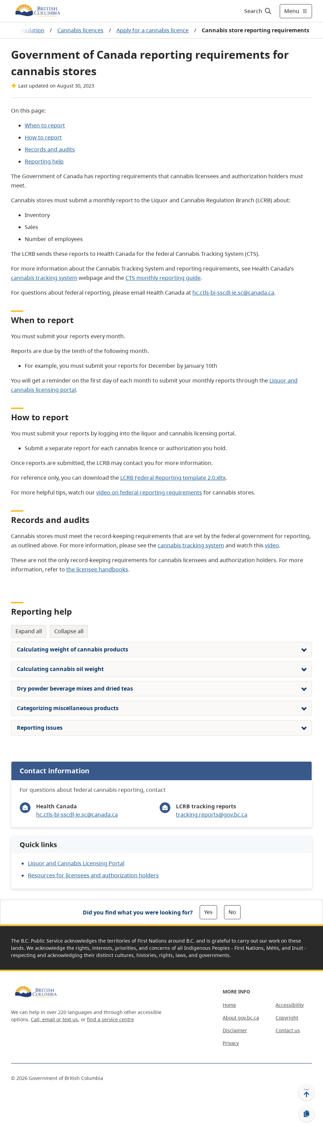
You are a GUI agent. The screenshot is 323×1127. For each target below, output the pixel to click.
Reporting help (44, 161)
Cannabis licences (80, 30)
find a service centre (110, 1019)
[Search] (258, 11)
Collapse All (68, 631)
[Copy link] (306, 1114)
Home (229, 1005)
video (272, 545)
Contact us (288, 1030)
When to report (45, 125)
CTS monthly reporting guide (163, 278)
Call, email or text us (54, 1019)
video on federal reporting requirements (149, 492)
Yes (208, 912)
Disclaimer (235, 1030)
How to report (43, 137)
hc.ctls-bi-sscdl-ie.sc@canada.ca (233, 292)
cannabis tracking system (44, 278)
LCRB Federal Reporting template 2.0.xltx (172, 477)
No (232, 912)
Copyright (287, 1017)
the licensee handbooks (97, 569)
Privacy (231, 1043)
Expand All (28, 631)
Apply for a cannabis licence (152, 30)
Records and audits (50, 149)
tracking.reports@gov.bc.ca (211, 814)
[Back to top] (306, 1092)
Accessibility (290, 1005)
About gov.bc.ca (241, 1017)
